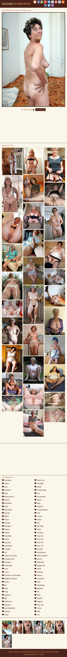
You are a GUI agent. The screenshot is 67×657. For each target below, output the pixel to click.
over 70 (38, 546)
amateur (6, 480)
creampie (7, 565)
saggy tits (39, 565)
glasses (6, 605)
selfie (37, 569)
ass (4, 487)
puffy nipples (40, 556)
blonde (6, 523)
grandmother (8, 608)
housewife (39, 497)
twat (37, 595)
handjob (39, 483)
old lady (38, 526)
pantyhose (40, 552)
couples (6, 562)
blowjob (6, 526)
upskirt (38, 598)
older (37, 529)
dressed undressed (11, 575)
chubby (6, 549)
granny (6, 611)
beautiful (7, 503)
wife (37, 611)
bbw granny (8, 497)
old (36, 523)
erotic (5, 582)
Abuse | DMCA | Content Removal (21, 652)
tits (36, 592)
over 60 (38, 543)
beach (6, 500)
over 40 (38, 536)
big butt (6, 543)
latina (37, 500)
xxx (37, 615)
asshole (6, 490)
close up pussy (9, 556)
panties (38, 549)
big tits (6, 513)
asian (5, 483)
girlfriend (7, 602)
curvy (5, 572)
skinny (38, 575)
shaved (38, 572)
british (5, 533)
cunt (5, 569)
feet (5, 588)
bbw (5, 493)
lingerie (38, 506)
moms (38, 516)
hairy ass (39, 480)
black (5, 520)
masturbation (41, 510)
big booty (7, 510)
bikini (5, 516)
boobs (6, 529)
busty (5, 539)
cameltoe (7, 546)
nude (37, 520)
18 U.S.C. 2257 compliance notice (46, 652)
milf (37, 513)
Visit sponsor (40, 110)
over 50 (38, 539)
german (6, 595)
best (5, 506)
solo (37, 582)
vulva (37, 608)
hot (37, 493)
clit (4, 552)
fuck (5, 592)
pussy (38, 559)
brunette (6, 536)
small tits (39, 579)
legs (37, 503)
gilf (4, 598)
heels (37, 487)
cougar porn (8, 559)
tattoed (38, 588)
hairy (5, 615)
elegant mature (9, 579)
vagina (38, 602)
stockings (39, 585)
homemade (40, 490)
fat (4, 585)
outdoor (38, 533)
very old (38, 605)
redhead (39, 562)
